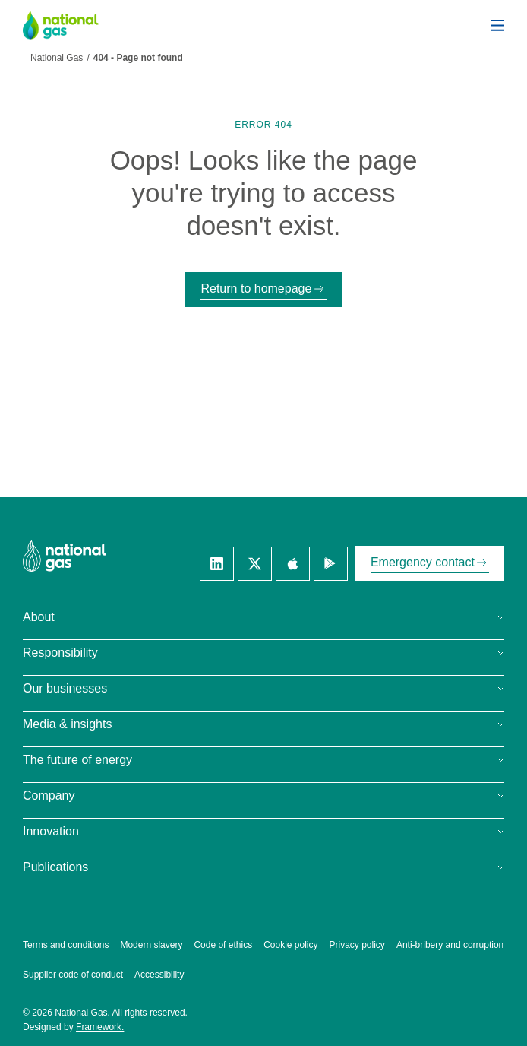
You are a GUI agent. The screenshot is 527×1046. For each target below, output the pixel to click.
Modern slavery (151, 945)
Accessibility (159, 974)
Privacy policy (357, 945)
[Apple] (293, 564)
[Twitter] (255, 564)
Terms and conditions (66, 945)
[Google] (331, 564)
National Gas (56, 57)
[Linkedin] (217, 564)
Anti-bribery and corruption (449, 945)
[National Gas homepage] (72, 25)
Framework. (100, 1027)
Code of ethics (223, 945)
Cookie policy (290, 945)
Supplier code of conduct (73, 974)
